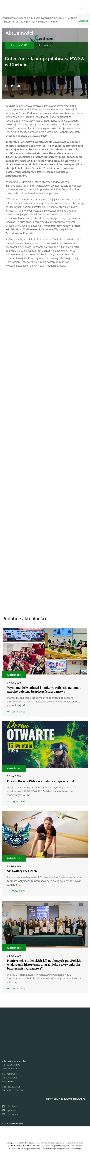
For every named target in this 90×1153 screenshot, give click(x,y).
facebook (9, 1106)
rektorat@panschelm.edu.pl (14, 1061)
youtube (9, 1110)
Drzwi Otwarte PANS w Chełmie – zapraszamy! (40, 781)
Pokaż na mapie (8, 1081)
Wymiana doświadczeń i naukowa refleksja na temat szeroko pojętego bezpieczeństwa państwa (43, 689)
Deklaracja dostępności (65, 1099)
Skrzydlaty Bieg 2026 (22, 871)
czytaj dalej (18, 711)
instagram (10, 1114)
